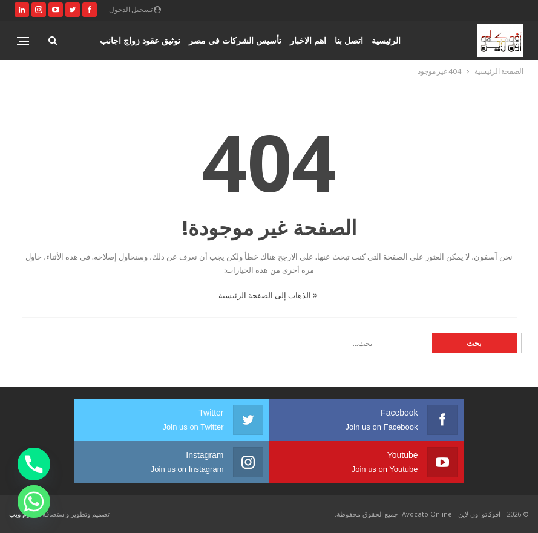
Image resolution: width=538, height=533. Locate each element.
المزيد (169, 40)
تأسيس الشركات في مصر (235, 40)
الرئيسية (386, 40)
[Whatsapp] (34, 501)
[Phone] (34, 464)
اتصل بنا (349, 40)
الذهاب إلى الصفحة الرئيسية (267, 295)
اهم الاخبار (308, 40)
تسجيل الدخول (135, 9)
